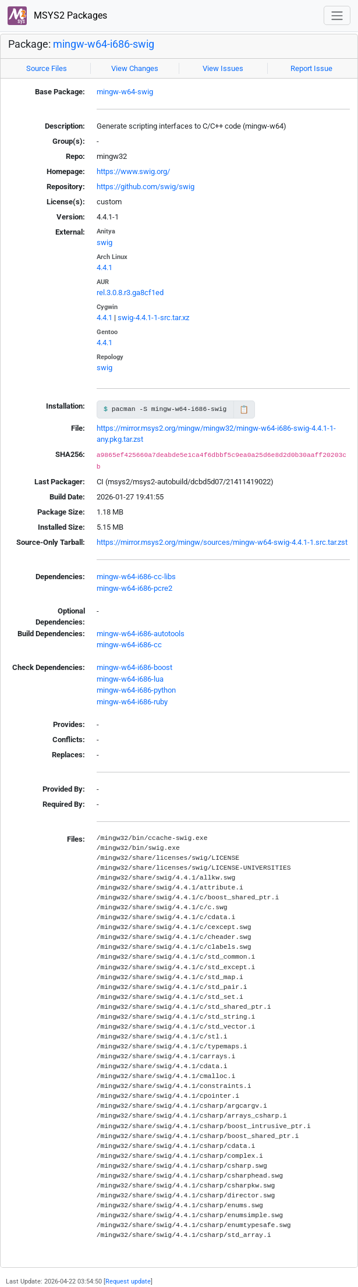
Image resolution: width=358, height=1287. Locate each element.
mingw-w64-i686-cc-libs (136, 576)
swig (104, 242)
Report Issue (311, 68)
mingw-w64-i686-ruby (132, 701)
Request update (128, 1281)
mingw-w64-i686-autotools (141, 633)
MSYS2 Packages (57, 16)
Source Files (46, 68)
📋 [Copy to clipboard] (244, 409)
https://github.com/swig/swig (145, 186)
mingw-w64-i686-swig (103, 44)
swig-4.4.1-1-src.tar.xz (153, 317)
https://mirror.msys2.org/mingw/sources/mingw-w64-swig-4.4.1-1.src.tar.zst (222, 542)
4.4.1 (104, 267)
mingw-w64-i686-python (136, 690)
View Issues (223, 68)
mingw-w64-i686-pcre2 (134, 588)
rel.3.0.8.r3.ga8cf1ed (130, 292)
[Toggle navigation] (337, 15)
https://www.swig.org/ (133, 171)
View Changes (134, 68)
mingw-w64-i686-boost (134, 667)
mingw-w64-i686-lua (130, 679)
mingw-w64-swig (125, 91)
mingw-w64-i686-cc (129, 644)
